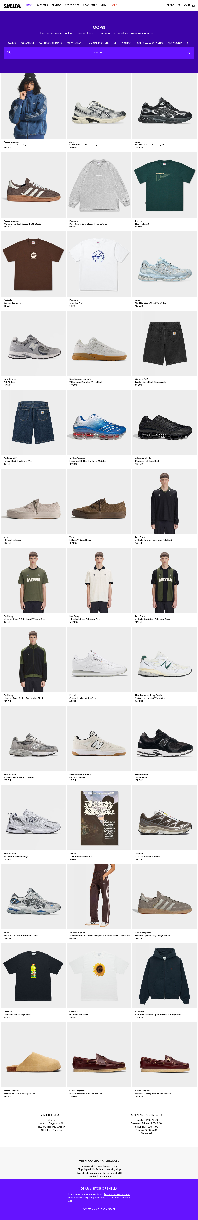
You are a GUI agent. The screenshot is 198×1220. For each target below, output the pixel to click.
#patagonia (174, 43)
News (29, 5)
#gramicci (27, 43)
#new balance (76, 43)
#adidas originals (50, 43)
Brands (56, 5)
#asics (12, 43)
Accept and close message (99, 1209)
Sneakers (42, 5)
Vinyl (104, 5)
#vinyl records (99, 43)
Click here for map (51, 1130)
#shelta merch (123, 43)
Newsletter (90, 5)
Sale (114, 5)
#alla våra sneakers (150, 43)
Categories (72, 5)
